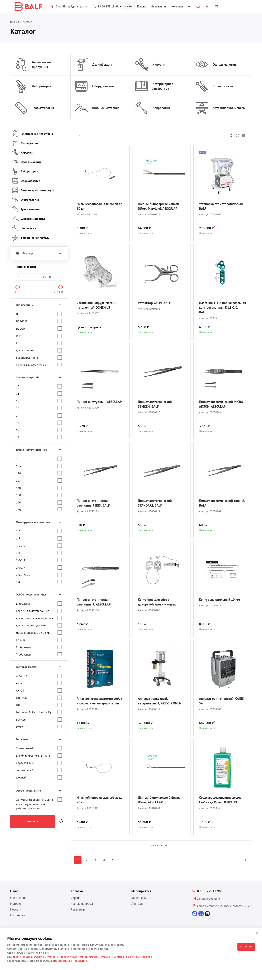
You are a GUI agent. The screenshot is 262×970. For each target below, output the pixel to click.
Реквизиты (78, 909)
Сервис (128, 6)
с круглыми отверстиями (31, 365)
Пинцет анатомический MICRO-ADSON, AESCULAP (221, 404)
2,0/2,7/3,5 (23, 575)
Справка (77, 891)
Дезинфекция (102, 64)
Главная (14, 21)
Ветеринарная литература (162, 86)
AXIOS (20, 690)
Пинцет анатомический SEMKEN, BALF (155, 404)
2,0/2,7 (20, 567)
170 (18, 509)
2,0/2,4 (20, 560)
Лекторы (137, 904)
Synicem (21, 719)
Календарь (138, 898)
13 (17, 408)
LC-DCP (20, 328)
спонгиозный (24, 770)
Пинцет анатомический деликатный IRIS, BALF (93, 503)
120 (18, 473)
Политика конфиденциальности (25, 956)
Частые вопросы (82, 904)
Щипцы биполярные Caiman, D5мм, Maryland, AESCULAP (159, 206)
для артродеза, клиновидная (34, 618)
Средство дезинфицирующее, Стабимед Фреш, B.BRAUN (220, 799)
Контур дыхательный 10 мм (219, 599)
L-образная (23, 603)
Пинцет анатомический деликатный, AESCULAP (94, 601)
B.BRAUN (21, 698)
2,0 (18, 553)
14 (17, 415)
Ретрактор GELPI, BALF (154, 303)
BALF (19, 705)
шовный (21, 777)
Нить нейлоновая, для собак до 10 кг (99, 206)
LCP (18, 336)
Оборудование (103, 86)
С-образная (23, 647)
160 (18, 502)
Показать (32, 821)
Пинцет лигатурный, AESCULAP (99, 402)
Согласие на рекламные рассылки (133, 956)
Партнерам (17, 915)
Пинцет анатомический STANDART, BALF (155, 503)
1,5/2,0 (20, 545)
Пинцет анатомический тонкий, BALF (222, 503)
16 (17, 423)
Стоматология (223, 86)
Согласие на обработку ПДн (61, 956)
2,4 (18, 582)
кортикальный (25, 763)
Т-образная (23, 654)
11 (17, 393)
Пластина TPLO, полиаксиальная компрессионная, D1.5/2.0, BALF (222, 307)
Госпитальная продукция (41, 64)
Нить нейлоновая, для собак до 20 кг (99, 799)
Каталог (141, 6)
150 (18, 495)
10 (17, 386)
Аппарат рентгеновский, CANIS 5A (221, 700)
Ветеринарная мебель (229, 108)
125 (18, 480)
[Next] (245, 860)
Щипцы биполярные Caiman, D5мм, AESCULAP (159, 799)
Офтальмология (224, 64)
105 (18, 466)
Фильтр (39, 253)
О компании (18, 898)
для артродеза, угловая (31, 625)
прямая (20, 640)
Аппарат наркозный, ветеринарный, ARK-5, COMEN (159, 700)
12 (17, 401)
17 (17, 430)
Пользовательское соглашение (95, 956)
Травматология (43, 108)
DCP (18, 314)
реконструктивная (27, 357)
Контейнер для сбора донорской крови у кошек (157, 601)
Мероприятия (159, 6)
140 (18, 488)
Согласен (246, 946)
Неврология (161, 108)
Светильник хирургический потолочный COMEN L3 (96, 305)
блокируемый (25, 748)
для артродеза (25, 350)
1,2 (18, 531)
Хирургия (159, 64)
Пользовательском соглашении (70, 960)
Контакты (177, 6)
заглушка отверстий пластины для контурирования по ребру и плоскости (35, 804)
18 (17, 437)
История (15, 904)
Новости (15, 909)
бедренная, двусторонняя (32, 611)
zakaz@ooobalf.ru (208, 898)
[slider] (17, 287)
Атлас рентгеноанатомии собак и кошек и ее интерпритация (99, 700)
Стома (19, 727)
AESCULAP (22, 676)
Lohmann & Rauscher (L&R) (33, 712)
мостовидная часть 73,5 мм (33, 632)
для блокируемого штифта (33, 755)
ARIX (19, 683)
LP (17, 343)
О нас (14, 891)
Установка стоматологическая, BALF (221, 206)
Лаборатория (41, 86)
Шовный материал (105, 108)
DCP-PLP (21, 321)
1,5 (18, 538)
